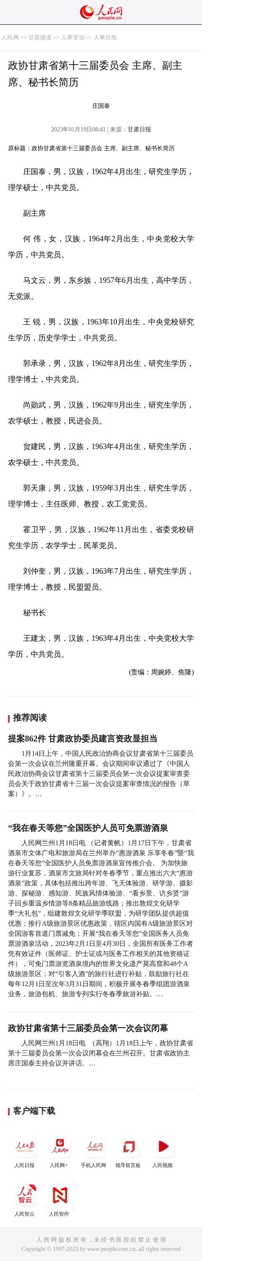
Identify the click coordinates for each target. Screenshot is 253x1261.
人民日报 (25, 1150)
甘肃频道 (40, 37)
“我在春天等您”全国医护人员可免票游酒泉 (88, 828)
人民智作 (60, 1198)
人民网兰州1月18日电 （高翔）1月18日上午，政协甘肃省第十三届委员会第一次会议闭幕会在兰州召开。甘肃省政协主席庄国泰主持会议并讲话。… (100, 1053)
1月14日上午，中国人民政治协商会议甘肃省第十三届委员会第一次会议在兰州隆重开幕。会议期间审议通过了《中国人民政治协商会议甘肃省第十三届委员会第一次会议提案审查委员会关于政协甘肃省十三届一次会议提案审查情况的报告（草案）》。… (100, 773)
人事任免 (105, 37)
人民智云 (25, 1198)
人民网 (10, 37)
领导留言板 (129, 1150)
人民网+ (60, 1150)
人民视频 (163, 1150)
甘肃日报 (139, 129)
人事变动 (73, 37)
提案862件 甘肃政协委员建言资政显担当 (82, 738)
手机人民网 (94, 1150)
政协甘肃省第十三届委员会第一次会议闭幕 (88, 1028)
